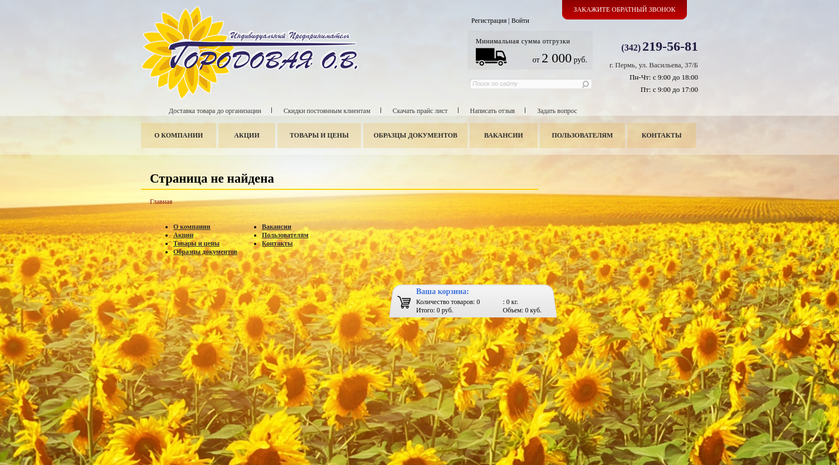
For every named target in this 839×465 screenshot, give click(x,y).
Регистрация (489, 21)
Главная (161, 201)
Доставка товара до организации (215, 111)
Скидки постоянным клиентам (327, 111)
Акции (246, 135)
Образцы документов (416, 135)
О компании (178, 135)
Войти (520, 21)
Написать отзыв (492, 111)
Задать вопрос (557, 111)
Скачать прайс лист (420, 111)
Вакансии (503, 135)
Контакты (662, 135)
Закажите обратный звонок (625, 9)
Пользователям (582, 135)
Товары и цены (319, 135)
